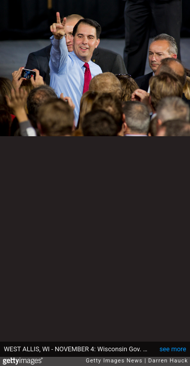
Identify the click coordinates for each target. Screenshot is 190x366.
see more (173, 349)
